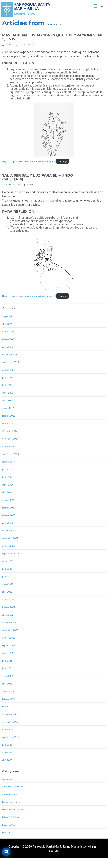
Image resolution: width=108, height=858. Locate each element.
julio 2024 (7, 469)
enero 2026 (7, 347)
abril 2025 (7, 400)
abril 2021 (7, 683)
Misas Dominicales (11, 817)
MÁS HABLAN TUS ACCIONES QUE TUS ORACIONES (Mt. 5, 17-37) (53, 37)
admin (30, 44)
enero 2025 (7, 423)
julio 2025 (7, 377)
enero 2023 (7, 523)
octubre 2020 (8, 729)
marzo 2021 (8, 691)
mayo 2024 (7, 484)
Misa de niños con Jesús (13, 809)
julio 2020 (7, 744)
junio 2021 (7, 668)
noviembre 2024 (10, 438)
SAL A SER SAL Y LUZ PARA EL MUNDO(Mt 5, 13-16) (37, 177)
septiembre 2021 (10, 645)
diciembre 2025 (9, 354)
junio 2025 (7, 385)
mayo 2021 (7, 676)
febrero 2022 (8, 607)
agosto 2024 (8, 461)
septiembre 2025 (10, 362)
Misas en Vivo (9, 825)
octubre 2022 (8, 546)
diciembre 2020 (9, 714)
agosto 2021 (8, 653)
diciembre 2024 (9, 431)
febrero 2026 (8, 339)
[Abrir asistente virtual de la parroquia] (6, 852)
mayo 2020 (7, 752)
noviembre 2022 (10, 538)
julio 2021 (7, 660)
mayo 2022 (7, 584)
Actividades (7, 779)
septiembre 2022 (10, 553)
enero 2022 (7, 614)
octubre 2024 (8, 446)
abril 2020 (7, 760)
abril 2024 (7, 492)
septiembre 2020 (10, 737)
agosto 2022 (8, 561)
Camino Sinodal (9, 794)
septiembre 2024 (10, 454)
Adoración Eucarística (12, 786)
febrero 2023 (8, 515)
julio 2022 (7, 568)
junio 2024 (7, 477)
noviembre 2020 (10, 721)
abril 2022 (7, 591)
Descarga (62, 161)
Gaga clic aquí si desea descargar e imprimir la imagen (28, 161)
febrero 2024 (8, 507)
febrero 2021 (8, 699)
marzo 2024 (8, 500)
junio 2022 (7, 576)
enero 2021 (7, 706)
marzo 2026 (8, 331)
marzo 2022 (8, 599)
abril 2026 (7, 324)
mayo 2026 (7, 316)
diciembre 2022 (9, 530)
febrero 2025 (8, 415)
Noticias (6, 832)
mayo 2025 (7, 392)
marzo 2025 (8, 408)
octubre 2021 (8, 637)
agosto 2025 (8, 370)
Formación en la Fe (11, 802)
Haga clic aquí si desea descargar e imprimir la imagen (28, 296)
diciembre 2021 (9, 622)
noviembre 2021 (10, 630)
